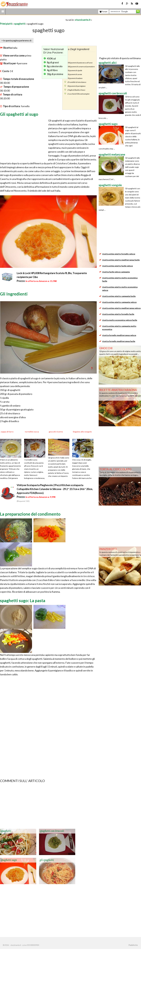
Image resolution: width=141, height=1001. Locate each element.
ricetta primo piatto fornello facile (118, 314)
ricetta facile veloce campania (116, 272)
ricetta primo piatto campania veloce (119, 302)
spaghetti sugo (9, 860)
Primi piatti (6, 23)
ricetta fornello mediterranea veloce (119, 335)
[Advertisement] (32, 20)
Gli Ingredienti (14, 293)
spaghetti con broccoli (52, 831)
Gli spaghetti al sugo (19, 114)
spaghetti (19, 23)
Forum (103, 11)
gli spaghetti (47, 860)
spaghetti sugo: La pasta (22, 600)
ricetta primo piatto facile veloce (117, 266)
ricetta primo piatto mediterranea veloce (121, 308)
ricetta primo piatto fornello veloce (118, 254)
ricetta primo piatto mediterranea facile (121, 260)
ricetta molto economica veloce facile (119, 320)
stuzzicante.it (83, 19)
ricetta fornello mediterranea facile (118, 341)
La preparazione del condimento (30, 513)
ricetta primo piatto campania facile (119, 296)
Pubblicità (133, 945)
